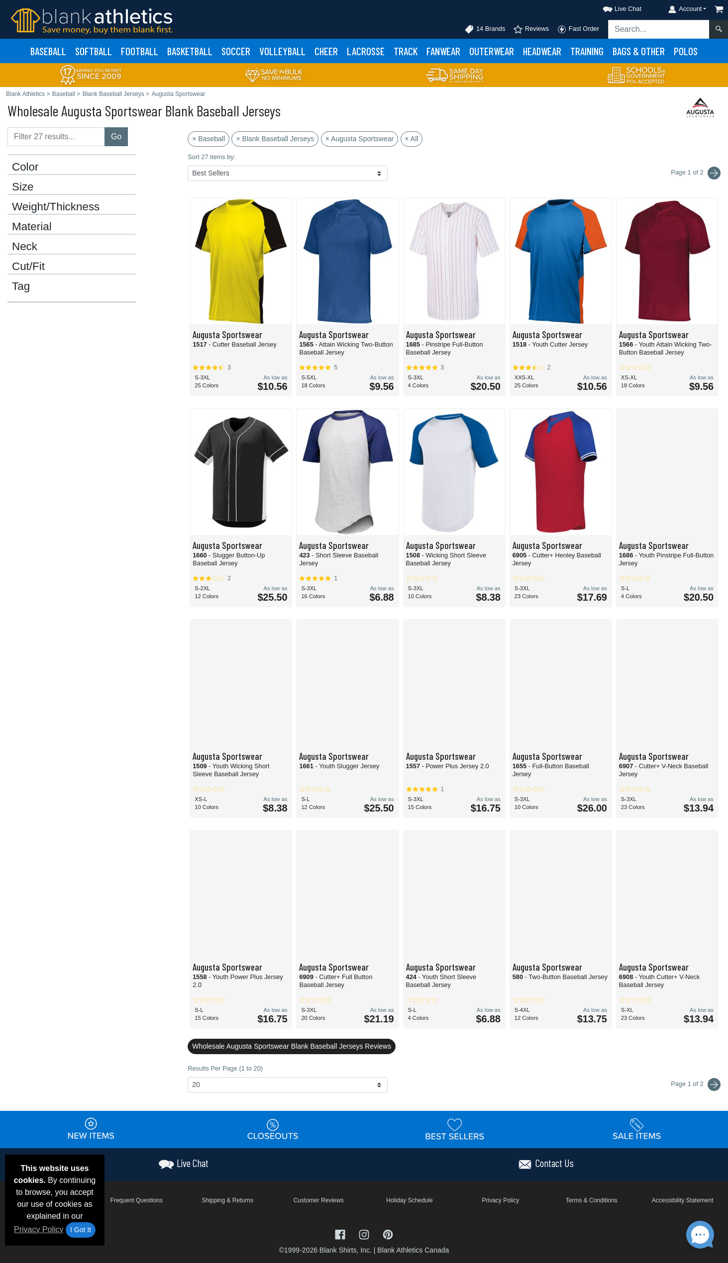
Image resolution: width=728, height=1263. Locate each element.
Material (32, 226)
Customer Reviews (319, 1200)
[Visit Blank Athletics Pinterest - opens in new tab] (388, 1233)
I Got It (80, 1230)
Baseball (48, 51)
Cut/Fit (28, 266)
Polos (686, 51)
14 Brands (484, 29)
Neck (24, 246)
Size (23, 186)
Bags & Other (639, 51)
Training (587, 51)
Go (116, 136)
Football (139, 51)
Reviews (531, 29)
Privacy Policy (39, 1229)
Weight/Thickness (56, 206)
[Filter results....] (56, 136)
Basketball (189, 51)
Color (25, 167)
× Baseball (208, 139)
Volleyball (282, 51)
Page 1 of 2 (696, 1084)
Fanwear (443, 51)
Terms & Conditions (592, 1200)
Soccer (235, 51)
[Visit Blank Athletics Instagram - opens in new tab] (365, 1233)
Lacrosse (366, 51)
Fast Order (578, 29)
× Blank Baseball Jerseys (275, 139)
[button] (613, 7)
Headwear (542, 51)
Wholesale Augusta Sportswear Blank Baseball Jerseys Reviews (291, 1046)
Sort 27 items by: (211, 157)
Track (405, 51)
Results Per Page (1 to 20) (225, 1068)
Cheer (326, 51)
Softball (93, 51)
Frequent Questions (136, 1200)
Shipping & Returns (227, 1200)
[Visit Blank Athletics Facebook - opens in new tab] (341, 1233)
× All (411, 139)
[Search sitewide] (659, 29)
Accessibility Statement (682, 1200)
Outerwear (491, 51)
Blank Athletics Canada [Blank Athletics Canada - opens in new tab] (413, 1250)
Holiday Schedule (409, 1200)
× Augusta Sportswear (359, 139)
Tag (21, 286)
